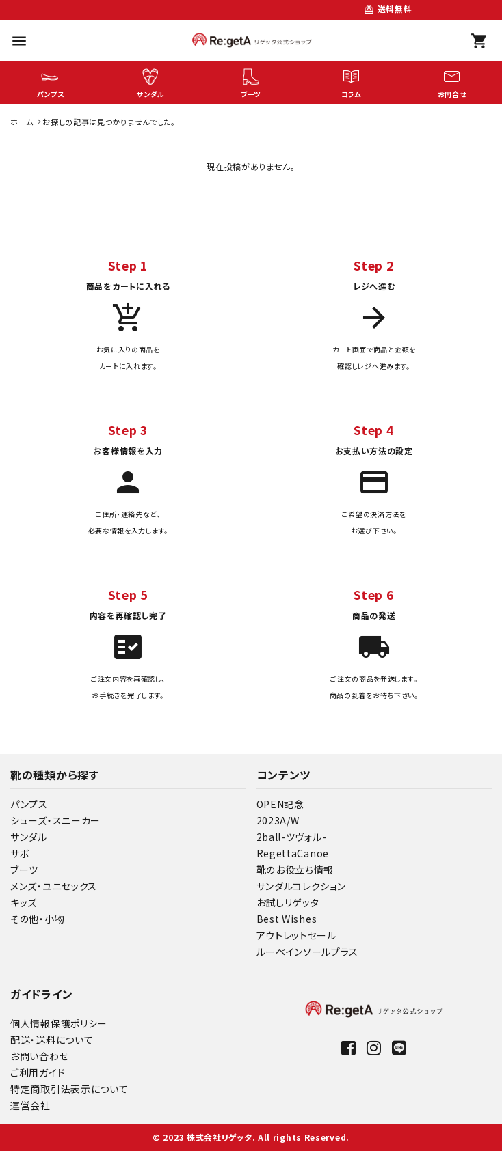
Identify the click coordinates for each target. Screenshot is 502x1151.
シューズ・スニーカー (55, 820)
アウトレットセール (296, 935)
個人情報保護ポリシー (58, 1023)
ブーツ (24, 869)
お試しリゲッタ (287, 902)
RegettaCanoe (292, 853)
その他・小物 (37, 919)
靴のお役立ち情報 (295, 869)
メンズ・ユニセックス (53, 886)
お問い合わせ (39, 1056)
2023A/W (278, 820)
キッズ (23, 902)
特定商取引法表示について (69, 1089)
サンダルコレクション (301, 886)
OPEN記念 (280, 804)
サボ (19, 853)
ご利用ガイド (37, 1072)
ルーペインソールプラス (307, 951)
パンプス (29, 804)
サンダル (28, 837)
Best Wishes (286, 919)
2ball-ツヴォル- (291, 837)
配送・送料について (51, 1039)
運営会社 (30, 1105)
